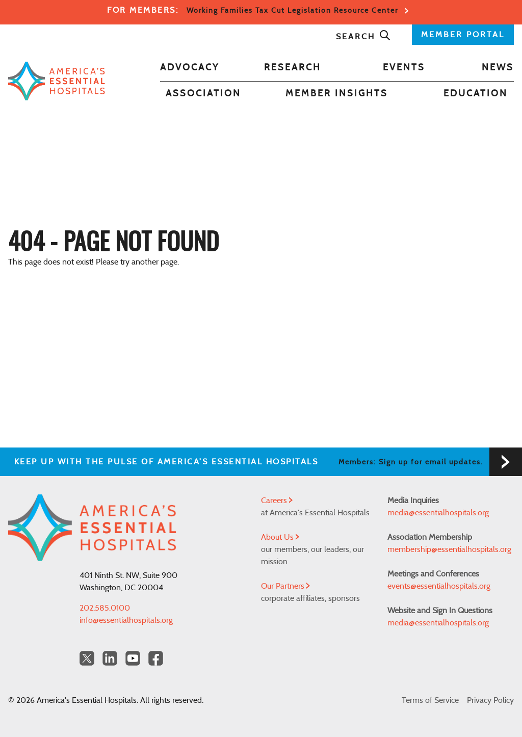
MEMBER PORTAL (463, 35)
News (498, 67)
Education (475, 93)
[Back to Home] (56, 81)
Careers (277, 500)
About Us (280, 537)
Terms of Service (430, 700)
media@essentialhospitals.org (438, 513)
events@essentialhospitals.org (438, 586)
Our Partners (285, 586)
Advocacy (189, 67)
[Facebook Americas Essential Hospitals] (155, 658)
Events (404, 67)
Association (203, 93)
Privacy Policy (490, 700)
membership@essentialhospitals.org (449, 549)
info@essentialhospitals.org (126, 620)
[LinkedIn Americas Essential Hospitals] (109, 658)
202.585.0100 (105, 608)
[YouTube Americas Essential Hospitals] (132, 658)
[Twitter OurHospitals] (87, 658)
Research (292, 67)
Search (363, 37)
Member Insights (336, 93)
